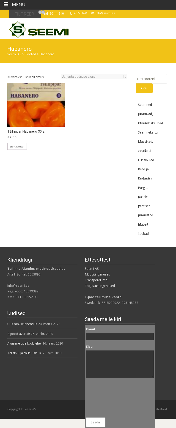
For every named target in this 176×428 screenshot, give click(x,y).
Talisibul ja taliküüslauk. (24, 353)
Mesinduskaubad (150, 123)
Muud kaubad (143, 225)
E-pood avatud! (18, 334)
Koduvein (145, 178)
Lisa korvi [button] (17, 146)
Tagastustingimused (100, 286)
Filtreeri (25, 14)
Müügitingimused (97, 274)
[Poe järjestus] (92, 76)
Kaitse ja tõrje (142, 198)
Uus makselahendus (22, 324)
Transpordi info (96, 280)
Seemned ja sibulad (145, 105)
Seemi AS (92, 268)
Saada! (96, 422)
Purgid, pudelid (143, 188)
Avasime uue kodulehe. (24, 343)
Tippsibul (144, 151)
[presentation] (105, 397)
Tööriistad (145, 215)
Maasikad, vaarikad (145, 115)
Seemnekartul (148, 132)
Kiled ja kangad (143, 170)
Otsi (144, 88)
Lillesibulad (146, 160)
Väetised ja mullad (144, 207)
